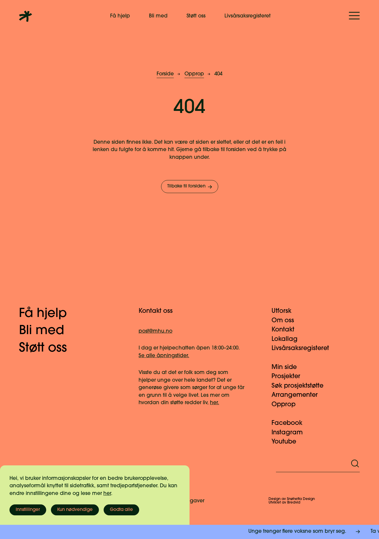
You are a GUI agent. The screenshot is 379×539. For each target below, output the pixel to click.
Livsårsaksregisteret (247, 16)
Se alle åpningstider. (164, 355)
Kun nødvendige (75, 510)
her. (214, 402)
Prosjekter (289, 376)
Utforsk (285, 311)
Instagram (291, 433)
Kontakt (286, 330)
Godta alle (121, 510)
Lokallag (288, 339)
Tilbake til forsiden (190, 187)
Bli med (158, 16)
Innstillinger (28, 510)
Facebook (290, 423)
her (107, 493)
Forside (165, 74)
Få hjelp (120, 16)
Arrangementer (298, 395)
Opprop (194, 74)
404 (218, 74)
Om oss (286, 321)
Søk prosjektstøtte (301, 386)
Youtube (287, 442)
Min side (288, 367)
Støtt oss (196, 16)
